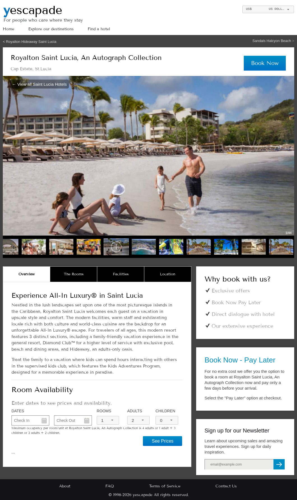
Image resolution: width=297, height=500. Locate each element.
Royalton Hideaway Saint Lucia (31, 41)
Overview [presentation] (26, 274)
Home (8, 29)
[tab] (26, 274)
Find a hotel (99, 29)
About (64, 486)
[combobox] (268, 9)
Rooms (104, 411)
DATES (17, 411)
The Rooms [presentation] (73, 274)
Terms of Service (164, 486)
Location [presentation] (167, 274)
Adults (134, 411)
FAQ (109, 486)
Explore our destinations (51, 29)
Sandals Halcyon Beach (272, 41)
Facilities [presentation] (121, 274)
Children (165, 411)
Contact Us (226, 486)
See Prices (162, 441)
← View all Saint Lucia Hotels (39, 84)
